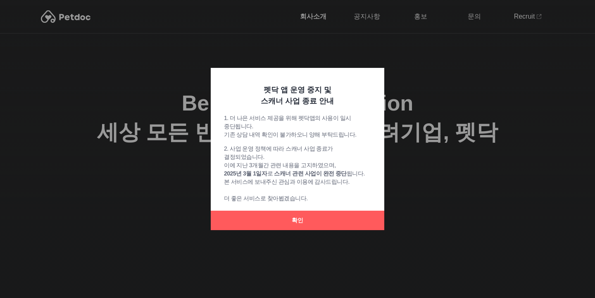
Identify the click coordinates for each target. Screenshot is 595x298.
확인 (297, 220)
